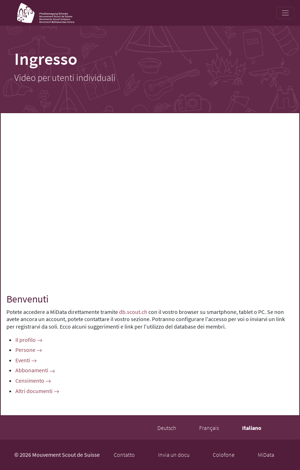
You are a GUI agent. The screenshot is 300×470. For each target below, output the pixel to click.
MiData (266, 454)
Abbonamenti (35, 370)
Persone (28, 349)
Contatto (124, 454)
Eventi (26, 360)
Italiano (251, 427)
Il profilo (29, 339)
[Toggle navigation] (285, 13)
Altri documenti (37, 390)
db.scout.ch (133, 311)
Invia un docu (174, 454)
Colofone (224, 454)
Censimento (33, 380)
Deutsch (166, 427)
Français (209, 427)
